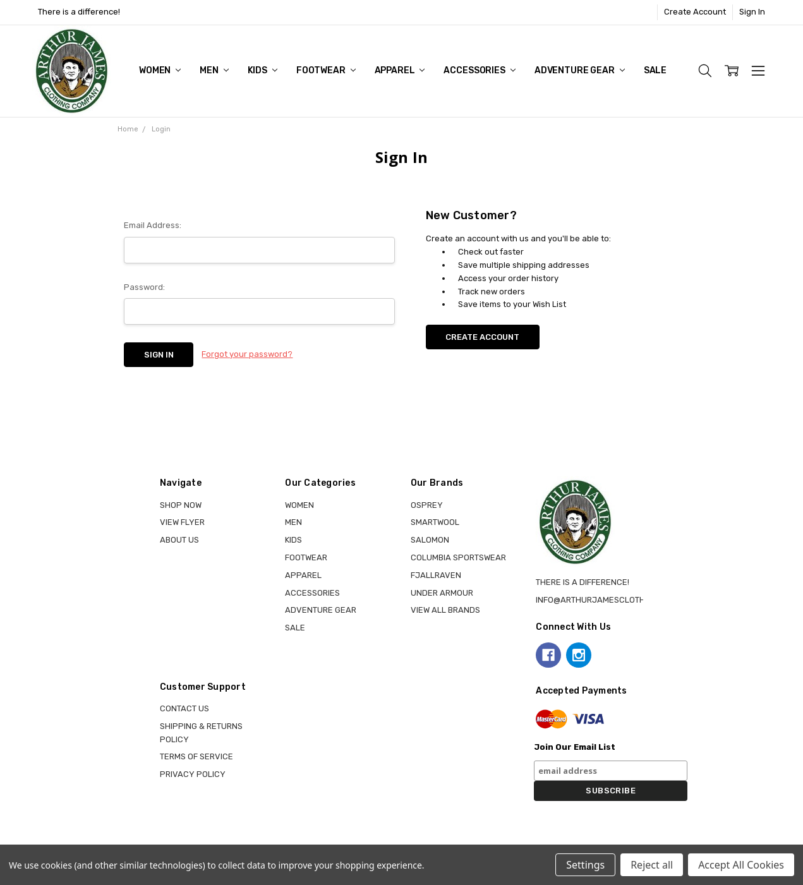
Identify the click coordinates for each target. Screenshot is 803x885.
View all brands (445, 610)
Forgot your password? (247, 354)
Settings (585, 865)
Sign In (752, 11)
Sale (655, 70)
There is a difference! (79, 11)
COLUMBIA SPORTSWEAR (458, 557)
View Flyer (182, 522)
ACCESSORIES (479, 70)
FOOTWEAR (326, 70)
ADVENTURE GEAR (579, 70)
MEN (214, 70)
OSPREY (427, 505)
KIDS (262, 70)
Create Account (695, 11)
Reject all (652, 865)
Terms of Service (196, 756)
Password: (144, 287)
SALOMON (430, 540)
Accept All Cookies (741, 865)
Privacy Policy (193, 774)
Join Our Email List (574, 747)
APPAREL (400, 70)
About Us (179, 540)
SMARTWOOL (435, 522)
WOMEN (160, 70)
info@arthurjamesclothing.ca (604, 600)
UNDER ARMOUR (442, 593)
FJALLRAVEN (436, 575)
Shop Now (181, 505)
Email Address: (152, 225)
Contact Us (184, 708)
